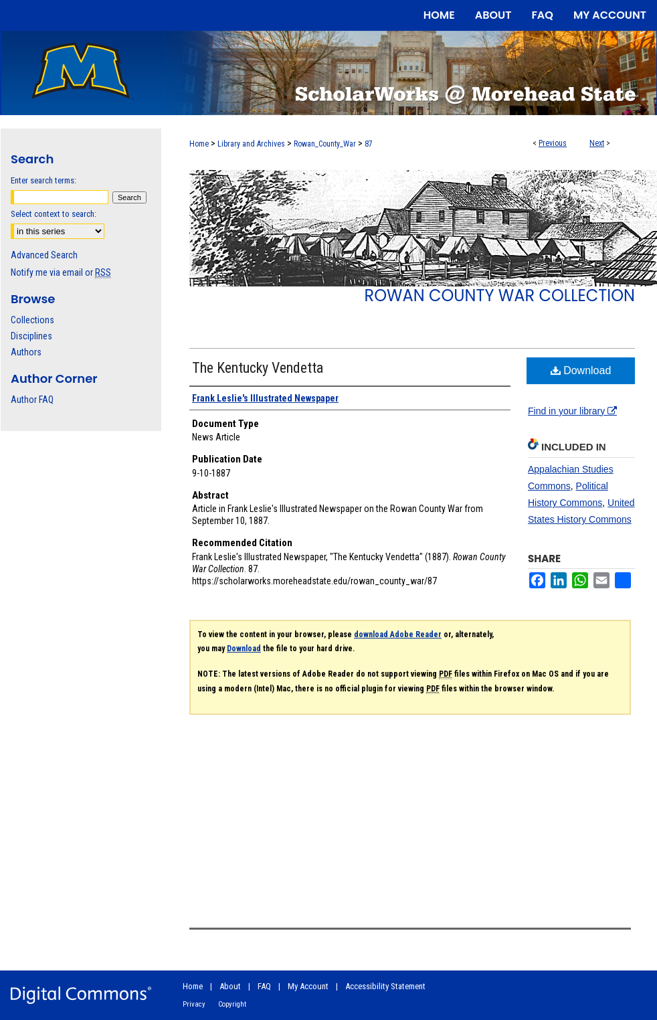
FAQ (264, 986)
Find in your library (572, 411)
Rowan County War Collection (500, 295)
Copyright (232, 1004)
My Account (308, 986)
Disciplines (31, 336)
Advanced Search (44, 255)
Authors (26, 352)
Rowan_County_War (325, 144)
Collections (32, 320)
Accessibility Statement (385, 986)
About (230, 986)
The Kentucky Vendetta (257, 367)
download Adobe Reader (398, 634)
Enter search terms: (43, 180)
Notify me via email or (61, 272)
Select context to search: (53, 214)
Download (581, 370)
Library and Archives (251, 144)
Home (199, 144)
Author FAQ (32, 399)
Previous (553, 143)
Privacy (194, 1004)
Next (596, 143)
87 (369, 144)
